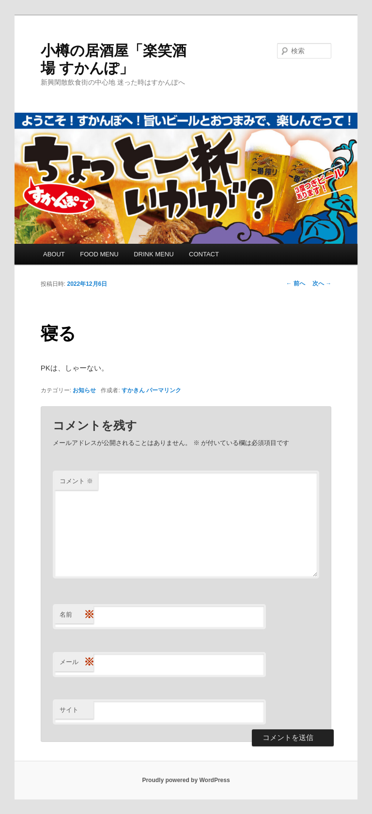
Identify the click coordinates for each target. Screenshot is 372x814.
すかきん (133, 390)
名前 (76, 615)
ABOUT (54, 254)
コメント (76, 481)
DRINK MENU (153, 254)
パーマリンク (163, 390)
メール (76, 662)
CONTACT (204, 254)
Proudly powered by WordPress (186, 780)
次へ (321, 283)
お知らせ (84, 390)
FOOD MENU (99, 254)
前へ (295, 283)
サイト (69, 709)
